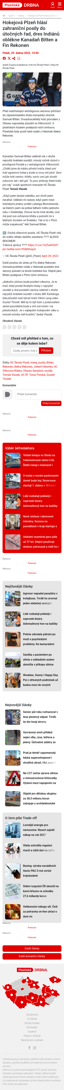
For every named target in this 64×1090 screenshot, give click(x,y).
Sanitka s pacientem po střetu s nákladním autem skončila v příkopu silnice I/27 (38, 662)
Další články (32, 948)
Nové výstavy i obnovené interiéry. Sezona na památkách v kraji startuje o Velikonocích (40, 524)
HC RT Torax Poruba (33, 374)
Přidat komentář (51, 403)
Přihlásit (46, 350)
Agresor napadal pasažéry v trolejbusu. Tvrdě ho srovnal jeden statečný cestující (40, 598)
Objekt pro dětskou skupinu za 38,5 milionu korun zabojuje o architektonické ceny (39, 801)
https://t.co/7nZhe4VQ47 (43, 245)
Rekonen (8, 366)
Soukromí (32, 1014)
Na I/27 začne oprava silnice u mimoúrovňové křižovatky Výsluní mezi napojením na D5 (40, 781)
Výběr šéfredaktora (19, 448)
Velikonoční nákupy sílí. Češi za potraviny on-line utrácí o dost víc (40, 911)
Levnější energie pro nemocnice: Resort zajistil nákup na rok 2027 (38, 829)
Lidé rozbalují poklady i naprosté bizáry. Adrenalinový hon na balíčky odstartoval (40, 503)
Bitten (49, 362)
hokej (34, 362)
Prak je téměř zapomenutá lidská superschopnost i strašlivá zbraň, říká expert (39, 757)
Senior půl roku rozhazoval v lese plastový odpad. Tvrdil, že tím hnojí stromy (40, 716)
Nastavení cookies (32, 1040)
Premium (32, 146)
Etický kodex (32, 1023)
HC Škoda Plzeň (19, 362)
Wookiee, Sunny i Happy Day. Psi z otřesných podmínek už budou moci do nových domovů (40, 682)
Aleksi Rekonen (23, 366)
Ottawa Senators (33, 370)
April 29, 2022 (50, 256)
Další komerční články (32, 956)
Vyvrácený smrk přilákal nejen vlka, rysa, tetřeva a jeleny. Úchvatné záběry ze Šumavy (39, 740)
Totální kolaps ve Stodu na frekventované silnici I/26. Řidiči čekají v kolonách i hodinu (39, 463)
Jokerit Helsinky (43, 366)
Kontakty (32, 1027)
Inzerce (32, 1031)
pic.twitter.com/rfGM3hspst (19, 249)
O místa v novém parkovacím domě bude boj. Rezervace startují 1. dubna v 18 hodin (41, 480)
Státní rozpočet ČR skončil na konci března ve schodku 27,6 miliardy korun (41, 891)
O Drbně (32, 1018)
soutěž (48, 370)
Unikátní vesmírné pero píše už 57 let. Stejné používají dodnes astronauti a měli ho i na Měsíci (41, 544)
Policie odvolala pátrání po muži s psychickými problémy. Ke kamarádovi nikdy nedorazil (39, 642)
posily (41, 362)
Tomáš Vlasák (11, 374)
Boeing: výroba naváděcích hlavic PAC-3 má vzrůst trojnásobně (39, 870)
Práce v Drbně (32, 1035)
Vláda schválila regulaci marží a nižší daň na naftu (39, 848)
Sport (11, 15)
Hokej (21, 15)
